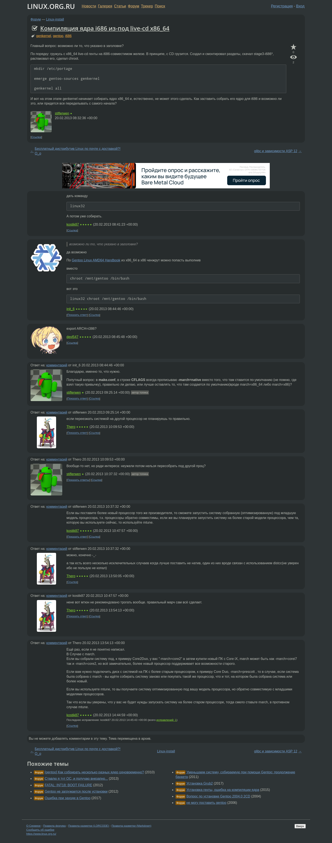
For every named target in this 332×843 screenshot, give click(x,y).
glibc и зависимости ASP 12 (275, 151)
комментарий (56, 365)
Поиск (160, 6)
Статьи (120, 6)
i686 (68, 36)
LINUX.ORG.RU (51, 6)
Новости (89, 6)
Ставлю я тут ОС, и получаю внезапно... (76, 778)
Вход (300, 6)
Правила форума (54, 825)
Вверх (300, 826)
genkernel (43, 36)
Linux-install (55, 19)
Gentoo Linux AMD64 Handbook (96, 260)
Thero (70, 427)
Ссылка (36, 137)
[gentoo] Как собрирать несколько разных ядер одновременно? (94, 772)
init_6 (70, 309)
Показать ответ (77, 315)
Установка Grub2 (199, 783)
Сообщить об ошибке (40, 829)
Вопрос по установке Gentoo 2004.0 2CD (218, 796)
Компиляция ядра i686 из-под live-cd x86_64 (104, 28)
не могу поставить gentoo (206, 802)
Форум (133, 6)
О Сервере (33, 825)
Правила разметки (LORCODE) (88, 825)
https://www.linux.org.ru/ (41, 833)
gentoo (58, 36)
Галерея (105, 6)
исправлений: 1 (166, 720)
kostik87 (72, 224)
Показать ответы (78, 480)
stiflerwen (62, 113)
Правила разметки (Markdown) (131, 825)
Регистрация (282, 6)
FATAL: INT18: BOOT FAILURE (68, 785)
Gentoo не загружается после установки (76, 791)
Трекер (147, 6)
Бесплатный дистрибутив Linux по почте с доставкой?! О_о (77, 151)
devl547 (72, 337)
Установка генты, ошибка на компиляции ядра (222, 790)
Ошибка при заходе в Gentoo (67, 798)
